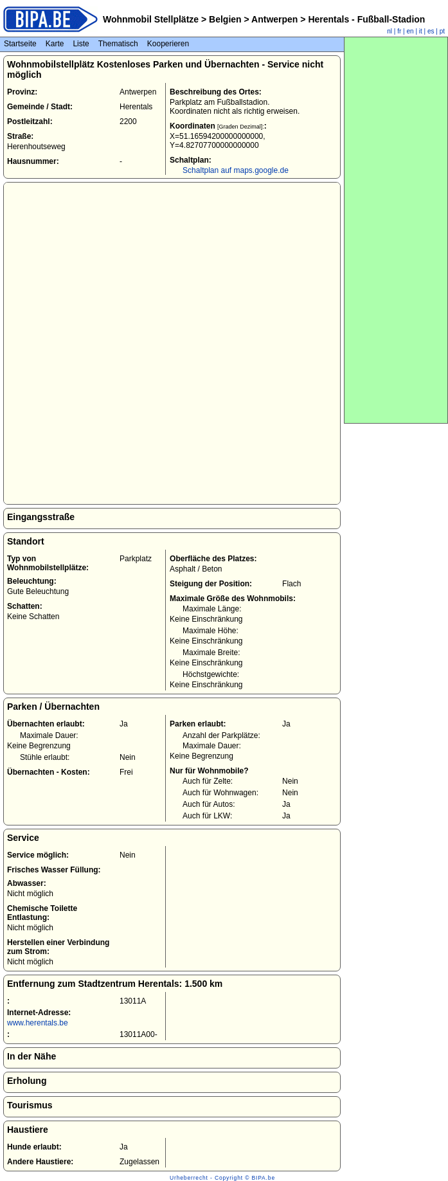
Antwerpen (275, 19)
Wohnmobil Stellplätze (151, 19)
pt (442, 31)
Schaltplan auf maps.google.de (236, 170)
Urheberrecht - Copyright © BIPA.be (222, 1178)
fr (399, 31)
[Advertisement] (396, 230)
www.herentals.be (37, 1022)
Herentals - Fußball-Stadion (366, 19)
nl (389, 31)
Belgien (225, 19)
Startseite (20, 43)
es (431, 31)
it (420, 31)
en (410, 31)
